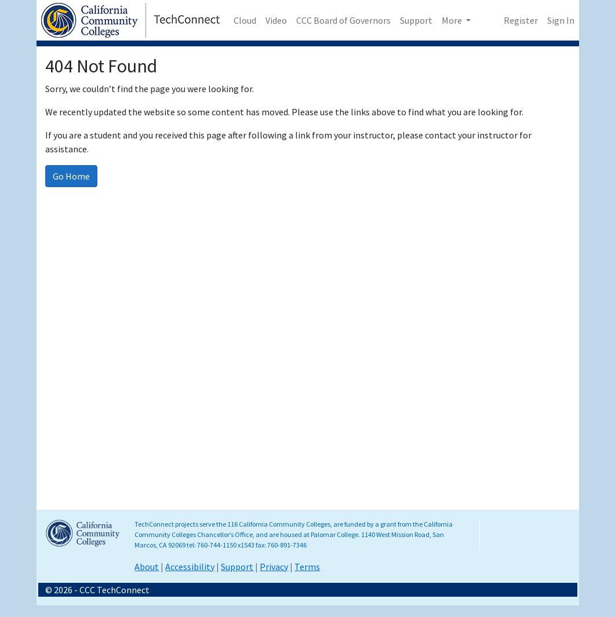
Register (521, 20)
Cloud (245, 20)
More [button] (453, 20)
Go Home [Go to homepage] (71, 176)
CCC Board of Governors (343, 20)
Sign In (560, 20)
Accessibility (189, 566)
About (146, 566)
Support (416, 20)
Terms (307, 566)
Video (276, 20)
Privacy (274, 566)
